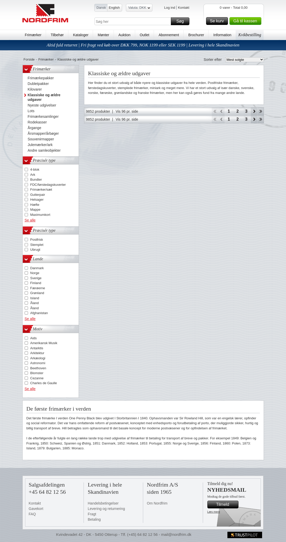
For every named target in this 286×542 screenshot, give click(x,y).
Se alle (30, 220)
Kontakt (183, 7)
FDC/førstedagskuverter (48, 185)
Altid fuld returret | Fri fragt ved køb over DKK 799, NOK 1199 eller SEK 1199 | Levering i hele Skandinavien (143, 45)
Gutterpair (37, 195)
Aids (33, 338)
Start (214, 111)
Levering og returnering (106, 509)
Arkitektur (37, 353)
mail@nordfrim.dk (176, 534)
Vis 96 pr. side (127, 111)
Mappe (35, 209)
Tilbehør (57, 35)
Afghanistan (39, 313)
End (260, 111)
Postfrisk (36, 239)
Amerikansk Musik (43, 343)
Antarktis (36, 348)
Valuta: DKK (139, 8)
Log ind (169, 7)
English (114, 7)
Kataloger (80, 35)
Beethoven (38, 368)
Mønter (103, 35)
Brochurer (196, 35)
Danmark (37, 268)
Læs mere (213, 511)
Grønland (37, 293)
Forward (254, 111)
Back (221, 111)
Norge (34, 273)
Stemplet (36, 245)
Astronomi (37, 363)
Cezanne (37, 378)
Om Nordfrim (157, 503)
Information (222, 35)
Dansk (101, 7)
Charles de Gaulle (43, 383)
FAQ (32, 514)
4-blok (34, 169)
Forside (29, 59)
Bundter (36, 179)
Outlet (144, 35)
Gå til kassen (246, 21)
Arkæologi (37, 358)
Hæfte (34, 205)
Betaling (94, 519)
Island (34, 298)
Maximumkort (40, 215)
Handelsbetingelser (103, 503)
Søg (182, 21)
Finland (35, 283)
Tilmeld (226, 504)
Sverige (36, 278)
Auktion (124, 35)
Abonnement (169, 35)
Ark (32, 175)
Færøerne (37, 288)
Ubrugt (35, 249)
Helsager (37, 199)
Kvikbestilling (249, 35)
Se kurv (218, 21)
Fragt (92, 514)
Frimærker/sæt (41, 189)
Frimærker (33, 35)
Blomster (36, 373)
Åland (34, 303)
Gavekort (36, 509)
